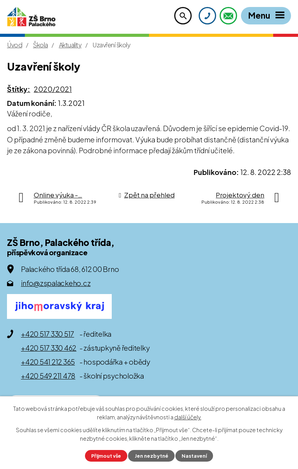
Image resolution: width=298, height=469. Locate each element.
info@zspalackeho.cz (55, 283)
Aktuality (70, 45)
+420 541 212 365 (48, 361)
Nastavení (194, 456)
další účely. (187, 417)
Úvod (14, 45)
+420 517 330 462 (48, 347)
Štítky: (18, 89)
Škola (40, 45)
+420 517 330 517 (47, 333)
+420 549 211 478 (48, 375)
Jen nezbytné (151, 456)
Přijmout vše (106, 456)
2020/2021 (53, 89)
